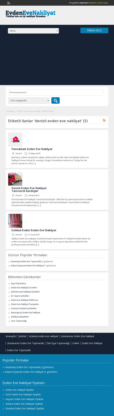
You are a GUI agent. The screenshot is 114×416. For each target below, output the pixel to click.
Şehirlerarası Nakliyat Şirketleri (25, 291)
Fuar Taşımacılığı (19, 320)
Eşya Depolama (18, 283)
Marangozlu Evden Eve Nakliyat (25, 312)
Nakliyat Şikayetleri (20, 316)
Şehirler (22, 336)
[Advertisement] (57, 61)
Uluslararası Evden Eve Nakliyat (77, 336)
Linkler (75, 343)
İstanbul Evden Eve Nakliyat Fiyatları (25, 408)
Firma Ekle (94, 30)
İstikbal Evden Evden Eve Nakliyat (33, 230)
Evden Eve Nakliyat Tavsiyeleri (25, 304)
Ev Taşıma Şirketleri (20, 295)
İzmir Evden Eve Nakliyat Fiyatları (23, 394)
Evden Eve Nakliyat (92, 343)
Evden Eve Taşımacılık (19, 350)
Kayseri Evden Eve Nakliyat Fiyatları (24, 399)
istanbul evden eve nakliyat (43, 336)
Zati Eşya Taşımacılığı (58, 343)
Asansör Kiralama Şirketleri (24, 308)
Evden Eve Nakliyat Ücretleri (24, 287)
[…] (34, 163)
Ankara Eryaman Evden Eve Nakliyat (27, 265)
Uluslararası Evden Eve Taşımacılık (25, 343)
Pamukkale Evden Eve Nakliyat (32, 149)
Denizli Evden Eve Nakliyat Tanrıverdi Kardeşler (29, 189)
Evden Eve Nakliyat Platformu (24, 300)
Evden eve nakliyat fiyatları (20, 389)
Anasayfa (10, 111)
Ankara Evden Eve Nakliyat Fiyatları (24, 403)
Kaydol (93, 2)
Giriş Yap (102, 2)
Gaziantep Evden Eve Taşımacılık (26, 261)
